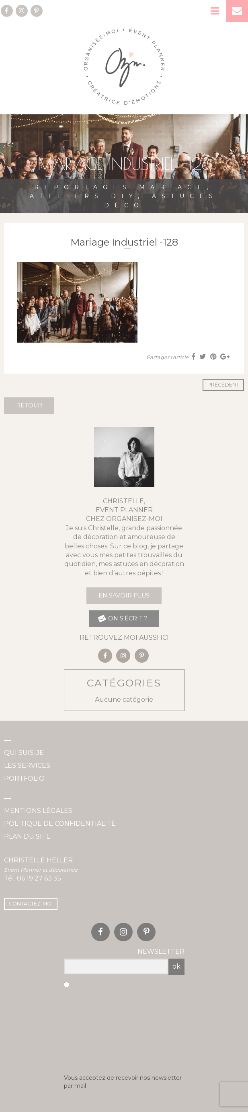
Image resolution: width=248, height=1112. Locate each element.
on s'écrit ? (122, 618)
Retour (29, 405)
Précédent (223, 385)
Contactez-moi (31, 904)
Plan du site (27, 836)
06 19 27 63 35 (39, 878)
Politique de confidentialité (60, 823)
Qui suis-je (24, 752)
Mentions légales (38, 810)
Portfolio (24, 778)
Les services (27, 765)
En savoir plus (124, 595)
